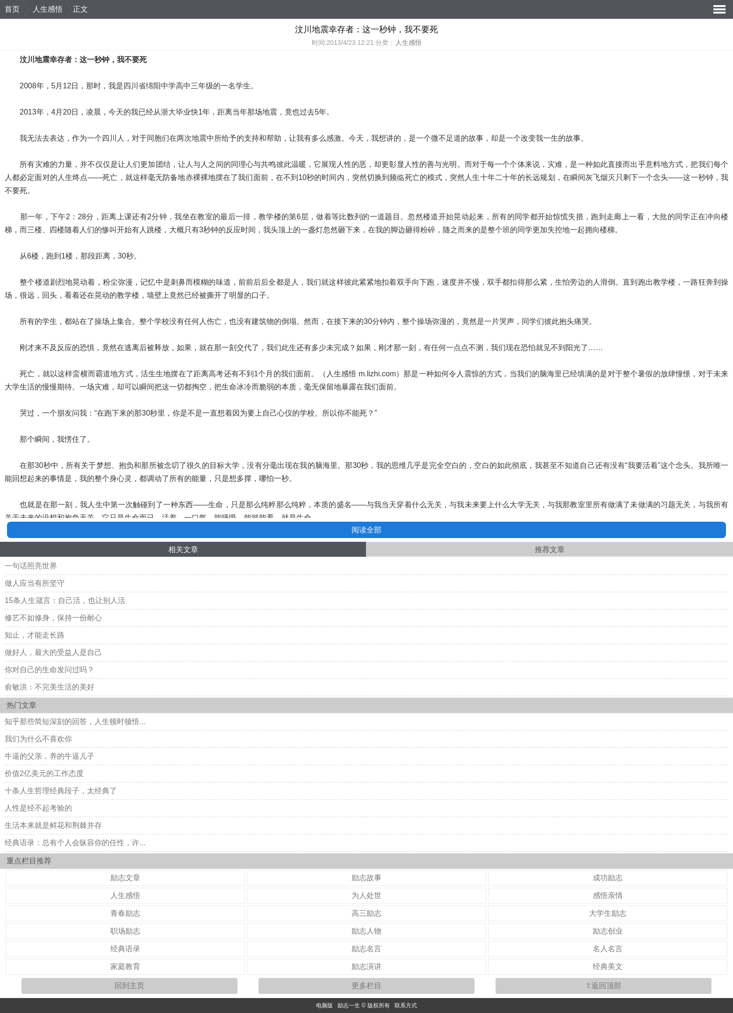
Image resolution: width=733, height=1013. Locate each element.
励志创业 (608, 931)
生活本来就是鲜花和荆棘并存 (53, 825)
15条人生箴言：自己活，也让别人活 (65, 600)
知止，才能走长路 (35, 635)
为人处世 (366, 895)
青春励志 (125, 913)
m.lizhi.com (377, 374)
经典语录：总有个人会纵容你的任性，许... (75, 843)
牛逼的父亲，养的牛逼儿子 (49, 756)
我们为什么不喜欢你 (38, 739)
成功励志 (608, 878)
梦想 (103, 465)
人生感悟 (48, 9)
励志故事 (366, 878)
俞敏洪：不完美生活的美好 (49, 687)
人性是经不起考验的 (38, 808)
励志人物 (366, 931)
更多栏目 (366, 986)
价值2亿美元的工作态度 (44, 773)
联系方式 (406, 1005)
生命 (229, 387)
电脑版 (324, 1005)
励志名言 (366, 949)
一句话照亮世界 (31, 566)
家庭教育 (125, 966)
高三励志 (366, 913)
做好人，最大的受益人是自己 (53, 652)
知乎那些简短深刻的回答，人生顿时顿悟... (75, 722)
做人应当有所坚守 (35, 583)
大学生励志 (607, 913)
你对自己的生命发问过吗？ (49, 670)
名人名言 (608, 949)
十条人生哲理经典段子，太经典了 (61, 791)
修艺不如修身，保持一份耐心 (53, 618)
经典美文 (608, 966)
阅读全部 (366, 530)
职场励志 (125, 931)
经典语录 (125, 949)
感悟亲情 (608, 895)
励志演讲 (366, 966)
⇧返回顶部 (603, 986)
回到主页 (129, 986)
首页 (12, 9)
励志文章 (125, 878)
